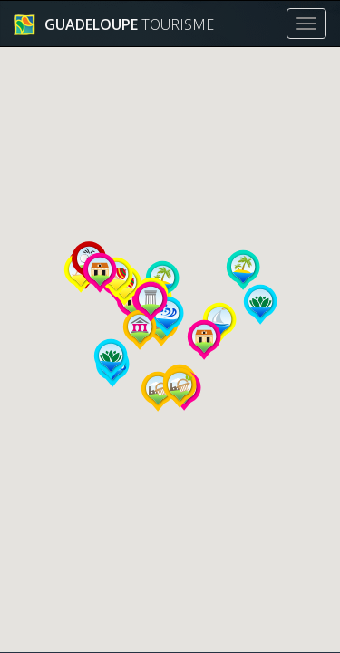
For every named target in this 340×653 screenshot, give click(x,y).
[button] (260, 304)
